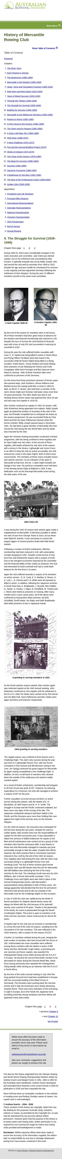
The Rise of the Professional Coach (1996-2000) (29, 180)
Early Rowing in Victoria (18, 73)
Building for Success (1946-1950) (22, 110)
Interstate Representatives (19, 208)
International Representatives (20, 203)
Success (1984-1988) (16, 166)
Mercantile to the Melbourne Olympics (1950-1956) (30, 115)
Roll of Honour (13, 226)
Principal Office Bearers (17, 198)
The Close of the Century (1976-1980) (24, 156)
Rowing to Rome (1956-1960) (20, 119)
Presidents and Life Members (20, 194)
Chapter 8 (53, 1011)
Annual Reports (14, 231)
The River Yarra (14, 68)
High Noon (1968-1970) (17, 138)
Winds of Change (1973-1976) (20, 152)
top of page (53, 1021)
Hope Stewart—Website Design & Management (35, 1151)
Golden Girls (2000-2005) (18, 184)
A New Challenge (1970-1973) (20, 142)
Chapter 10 (53, 1016)
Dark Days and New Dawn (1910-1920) (24, 91)
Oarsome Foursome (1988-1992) (22, 170)
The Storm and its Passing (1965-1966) (24, 129)
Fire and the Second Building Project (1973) (26, 147)
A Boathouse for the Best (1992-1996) (24, 175)
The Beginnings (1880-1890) (20, 77)
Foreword (8, 58)
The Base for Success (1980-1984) (23, 161)
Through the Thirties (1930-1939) (22, 101)
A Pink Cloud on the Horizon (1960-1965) (25, 124)
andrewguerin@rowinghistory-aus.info (29, 1054)
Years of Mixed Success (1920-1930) (23, 96)
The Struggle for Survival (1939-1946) (24, 105)
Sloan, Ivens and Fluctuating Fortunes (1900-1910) (30, 87)
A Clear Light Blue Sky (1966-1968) (23, 133)
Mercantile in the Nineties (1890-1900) (24, 82)
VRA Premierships (15, 222)
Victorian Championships (18, 217)
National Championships (18, 212)
